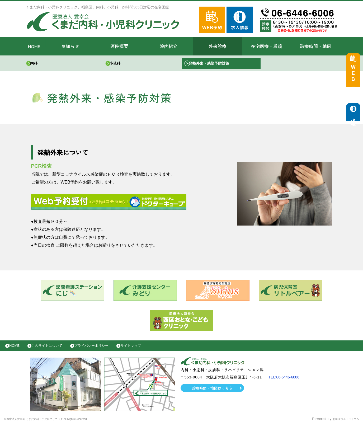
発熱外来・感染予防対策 (215, 64)
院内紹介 (168, 46)
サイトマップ (149, 350)
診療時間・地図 (315, 46)
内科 (38, 64)
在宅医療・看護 (266, 46)
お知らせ (70, 46)
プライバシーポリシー (104, 350)
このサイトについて (54, 350)
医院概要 (119, 46)
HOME (34, 46)
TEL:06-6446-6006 (286, 382)
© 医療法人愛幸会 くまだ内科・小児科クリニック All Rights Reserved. (60, 424)
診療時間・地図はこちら (212, 393)
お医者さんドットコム (342, 424)
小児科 (119, 64)
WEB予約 (354, 77)
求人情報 (354, 119)
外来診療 (218, 46)
